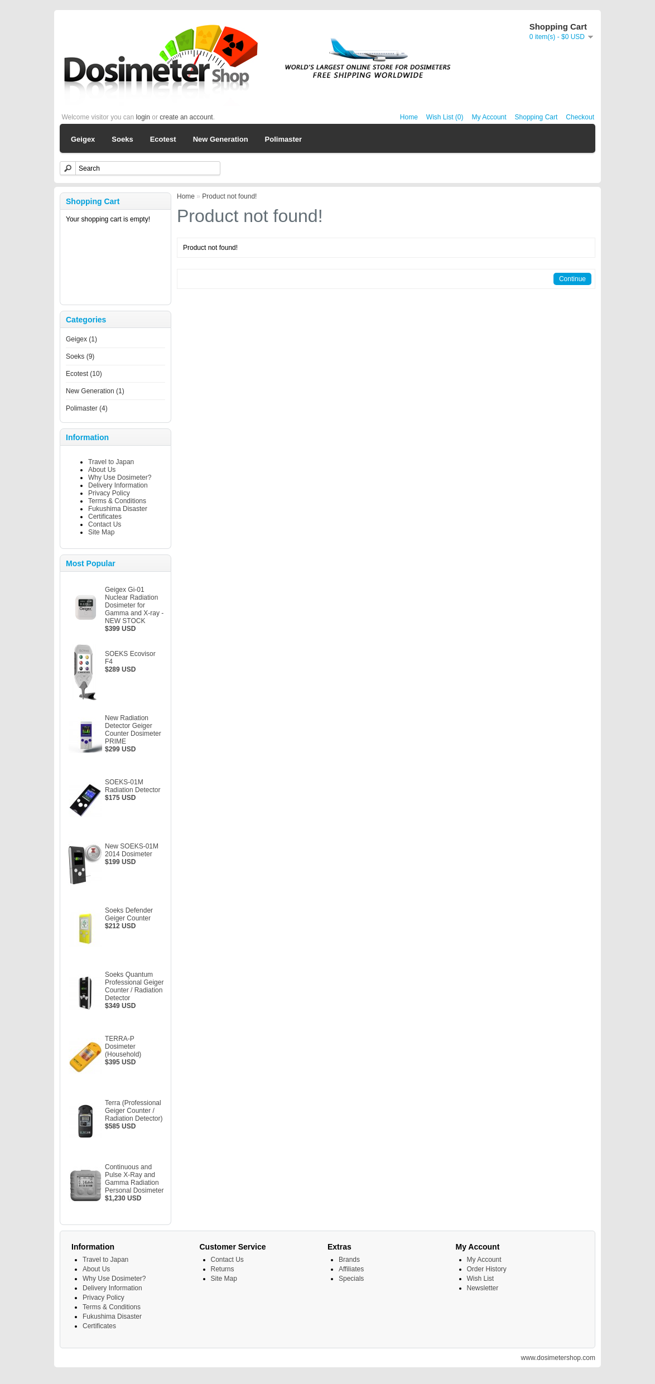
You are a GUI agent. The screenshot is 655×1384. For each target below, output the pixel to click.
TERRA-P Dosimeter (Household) (123, 1046)
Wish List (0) (445, 117)
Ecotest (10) (84, 374)
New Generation (220, 139)
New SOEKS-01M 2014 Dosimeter (131, 850)
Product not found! (229, 196)
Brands (349, 1260)
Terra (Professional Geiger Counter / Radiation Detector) (133, 1110)
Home (409, 117)
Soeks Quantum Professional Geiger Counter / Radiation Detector (134, 986)
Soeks (122, 139)
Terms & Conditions (117, 501)
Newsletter (483, 1288)
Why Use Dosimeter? (119, 477)
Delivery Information (118, 485)
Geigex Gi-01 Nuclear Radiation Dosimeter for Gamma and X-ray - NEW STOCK (134, 605)
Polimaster (283, 139)
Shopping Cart (536, 117)
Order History (487, 1269)
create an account (186, 117)
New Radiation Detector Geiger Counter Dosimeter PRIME (133, 729)
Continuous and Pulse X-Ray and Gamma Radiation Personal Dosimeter (134, 1178)
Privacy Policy (109, 493)
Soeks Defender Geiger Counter (129, 914)
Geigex (83, 139)
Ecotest (163, 139)
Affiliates (351, 1269)
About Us (101, 470)
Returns (222, 1269)
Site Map (101, 532)
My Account (489, 117)
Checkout (580, 117)
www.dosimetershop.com (558, 1358)
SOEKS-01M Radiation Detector (132, 786)
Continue (572, 279)
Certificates (105, 516)
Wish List (480, 1278)
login (143, 117)
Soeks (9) (80, 356)
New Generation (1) (95, 391)
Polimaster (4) (87, 408)
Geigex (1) (81, 339)
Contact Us (104, 524)
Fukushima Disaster (117, 509)
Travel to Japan (111, 462)
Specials (351, 1278)
